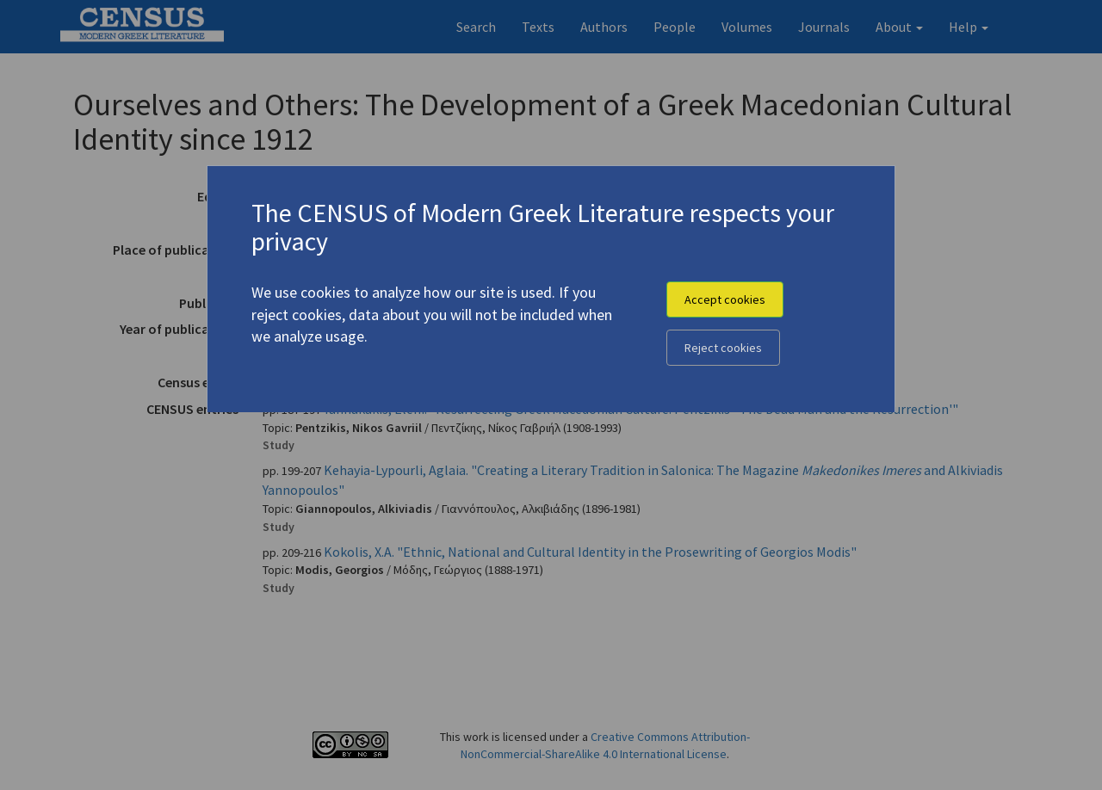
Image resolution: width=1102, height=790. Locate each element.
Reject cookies (723, 347)
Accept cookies (724, 299)
